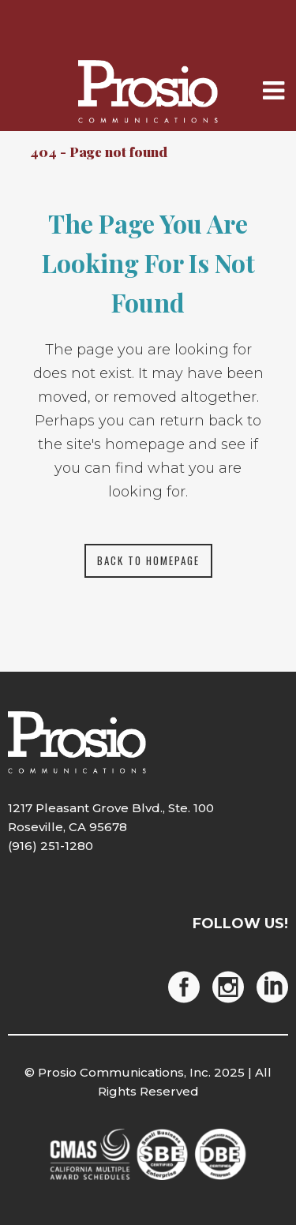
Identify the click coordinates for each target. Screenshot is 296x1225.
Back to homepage (148, 560)
